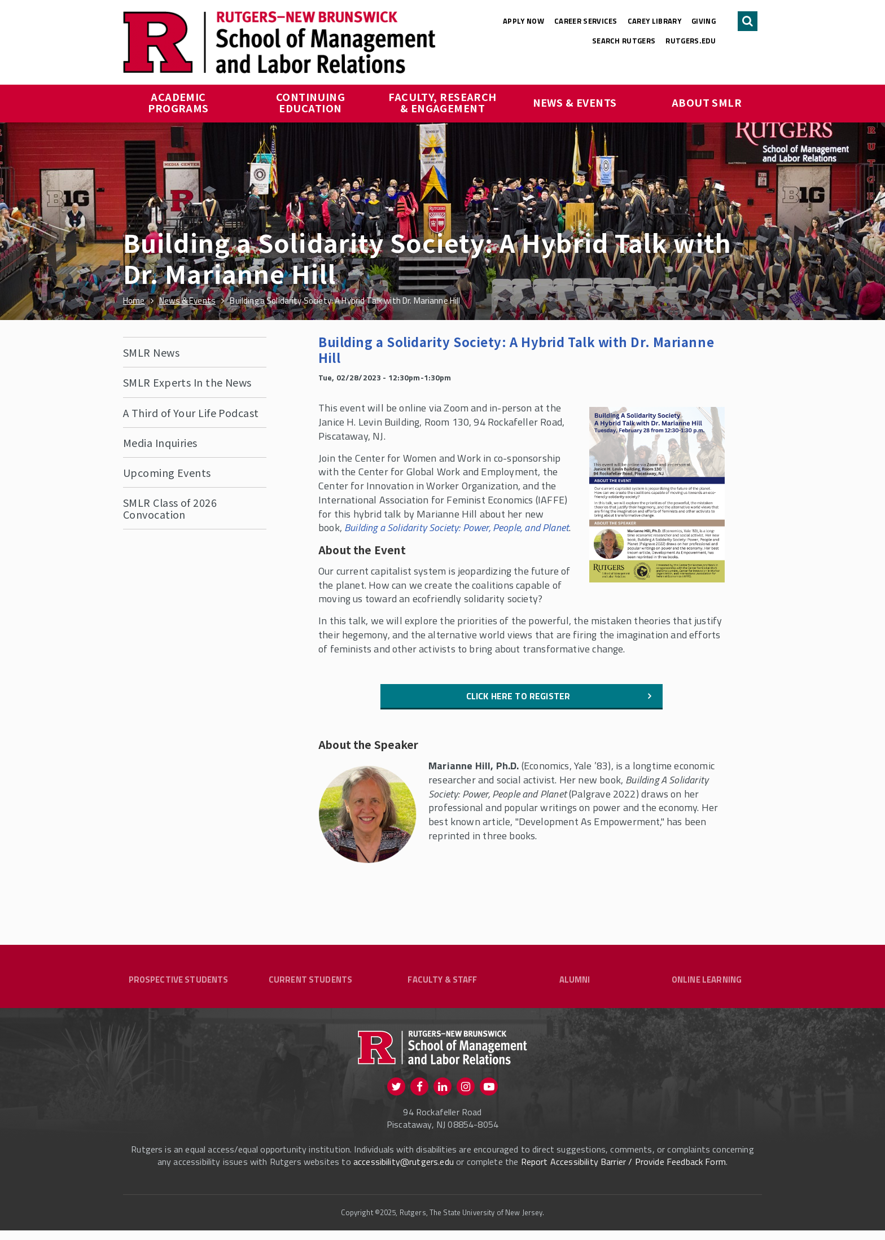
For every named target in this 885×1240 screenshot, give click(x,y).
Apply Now (523, 21)
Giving (703, 21)
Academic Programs (178, 102)
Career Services (585, 21)
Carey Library (654, 21)
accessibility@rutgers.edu (403, 1171)
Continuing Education (312, 102)
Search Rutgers (624, 40)
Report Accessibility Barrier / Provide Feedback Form (623, 1171)
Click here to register (518, 696)
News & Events (575, 102)
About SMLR (707, 102)
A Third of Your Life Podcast (191, 412)
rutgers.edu (690, 40)
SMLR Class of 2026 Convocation (170, 508)
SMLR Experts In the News (187, 382)
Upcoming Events (167, 472)
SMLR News (151, 352)
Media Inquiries (160, 442)
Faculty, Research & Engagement (443, 102)
